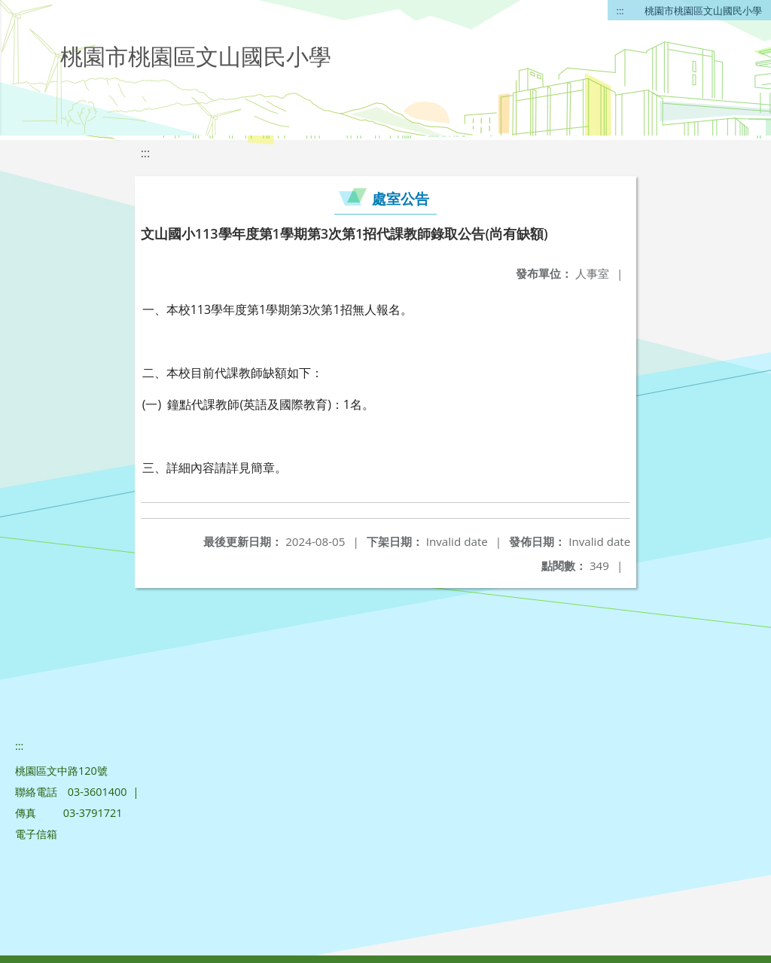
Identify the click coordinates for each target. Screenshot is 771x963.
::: (620, 10)
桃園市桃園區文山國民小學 (703, 10)
